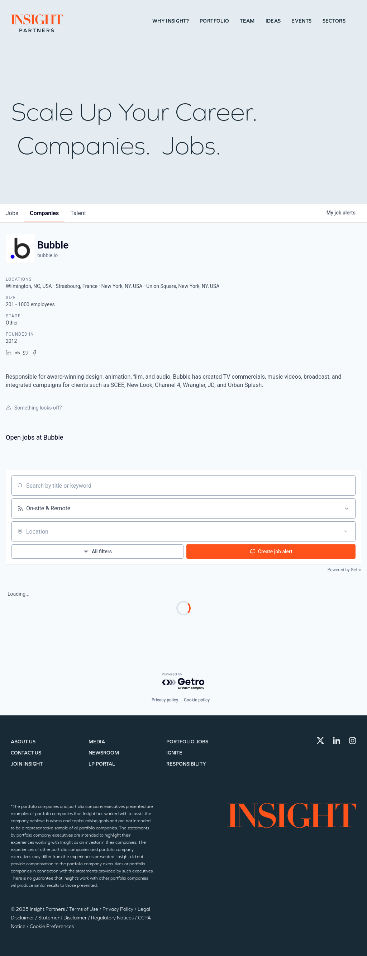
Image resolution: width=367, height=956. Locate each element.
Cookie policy (197, 699)
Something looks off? (34, 408)
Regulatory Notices (113, 918)
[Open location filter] (346, 531)
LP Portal (102, 764)
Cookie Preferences (52, 926)
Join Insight (27, 764)
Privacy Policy (118, 909)
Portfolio (214, 21)
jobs (12, 213)
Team (247, 21)
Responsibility (186, 764)
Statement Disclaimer (63, 918)
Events (301, 21)
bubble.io (47, 255)
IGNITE (174, 753)
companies (44, 213)
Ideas (273, 21)
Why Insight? (170, 21)
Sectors (334, 21)
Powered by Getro (344, 569)
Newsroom (104, 753)
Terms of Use (84, 909)
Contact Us (26, 753)
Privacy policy (165, 699)
